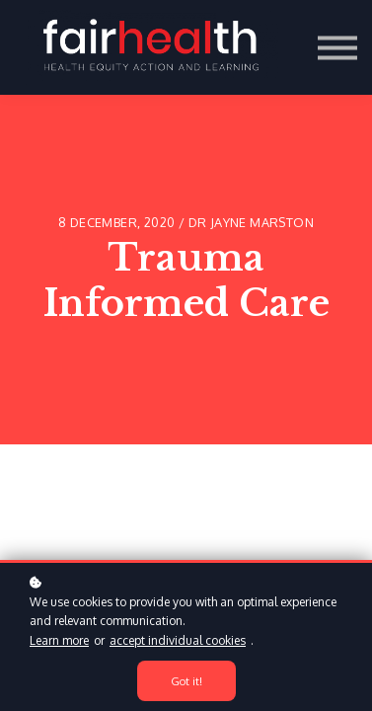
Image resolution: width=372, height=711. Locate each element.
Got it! (186, 680)
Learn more (59, 640)
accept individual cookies (178, 640)
